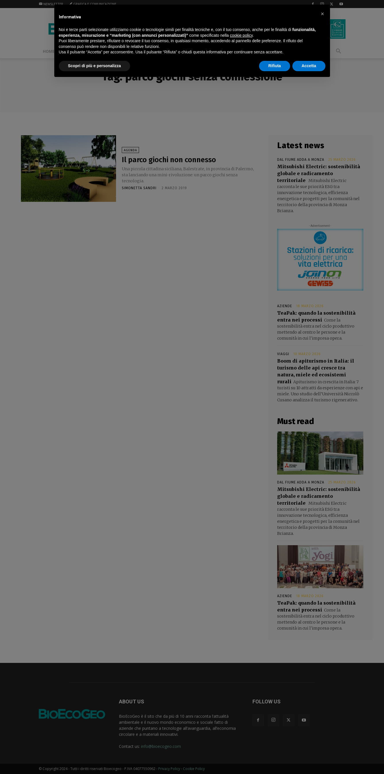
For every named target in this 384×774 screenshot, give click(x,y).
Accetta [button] (309, 65)
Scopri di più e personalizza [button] (94, 65)
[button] (322, 13)
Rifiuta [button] (274, 65)
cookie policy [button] (241, 35)
